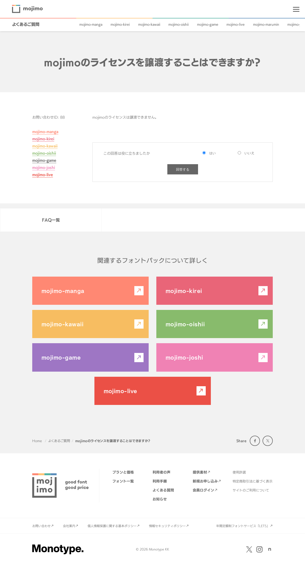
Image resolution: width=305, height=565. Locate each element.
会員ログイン (203, 490)
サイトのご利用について (251, 490)
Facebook (255, 441)
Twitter (268, 441)
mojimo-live (235, 24)
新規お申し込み (205, 481)
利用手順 (159, 481)
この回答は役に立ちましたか (126, 153)
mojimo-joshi (43, 167)
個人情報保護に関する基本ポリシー (112, 526)
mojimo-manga (90, 24)
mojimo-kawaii (149, 24)
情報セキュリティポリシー (167, 526)
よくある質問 (163, 490)
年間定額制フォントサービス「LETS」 (243, 526)
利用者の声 (161, 472)
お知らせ (159, 499)
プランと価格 (123, 472)
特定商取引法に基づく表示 (253, 481)
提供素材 (200, 472)
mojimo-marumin (266, 24)
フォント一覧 (123, 481)
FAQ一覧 (51, 220)
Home (37, 440)
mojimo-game (207, 24)
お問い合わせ (41, 526)
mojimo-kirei (120, 24)
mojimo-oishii (178, 24)
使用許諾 (239, 472)
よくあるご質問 (25, 24)
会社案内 (69, 526)
